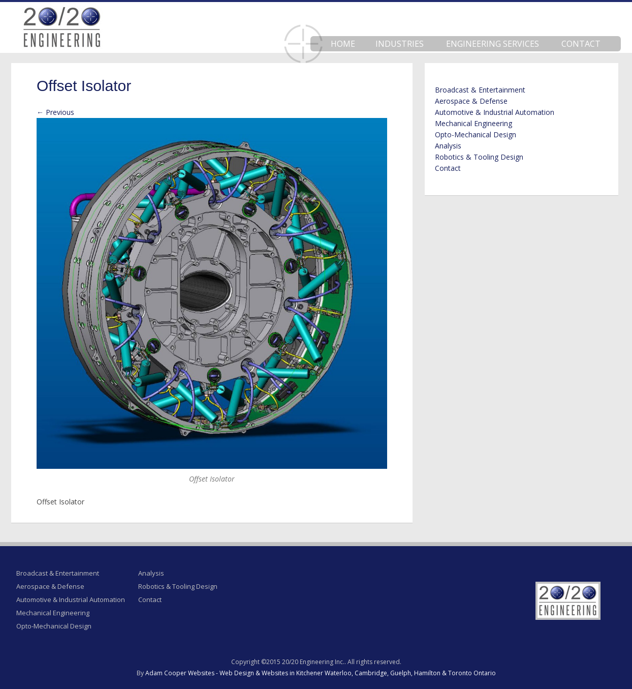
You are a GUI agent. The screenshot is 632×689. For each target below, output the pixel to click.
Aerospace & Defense (471, 101)
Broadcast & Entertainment (480, 90)
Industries (399, 43)
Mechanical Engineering (473, 123)
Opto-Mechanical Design (475, 134)
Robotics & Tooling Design (479, 157)
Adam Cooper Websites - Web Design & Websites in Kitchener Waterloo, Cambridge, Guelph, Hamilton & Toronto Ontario (320, 673)
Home (343, 43)
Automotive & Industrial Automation (494, 112)
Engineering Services (492, 43)
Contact (581, 43)
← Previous (55, 112)
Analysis (448, 146)
